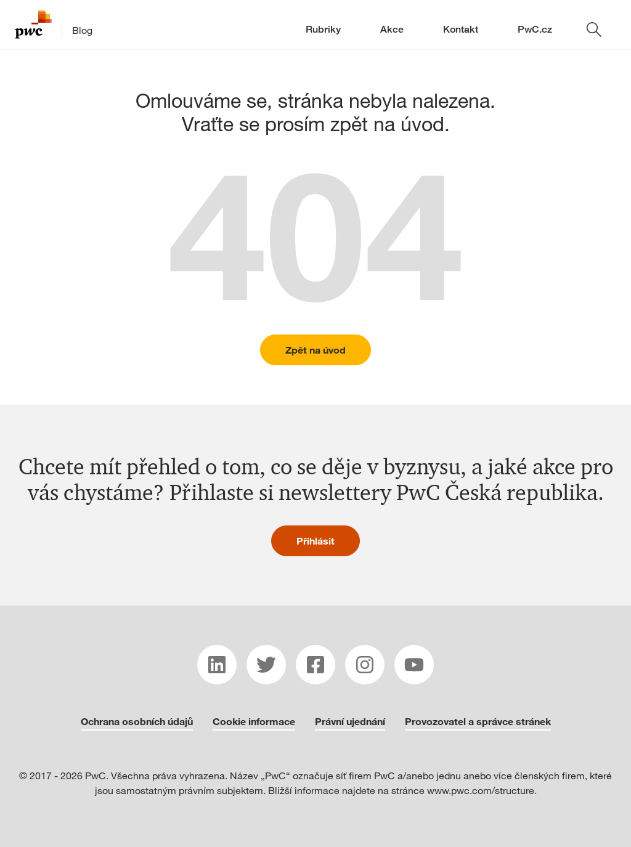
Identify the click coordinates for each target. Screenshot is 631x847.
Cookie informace (254, 721)
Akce (392, 29)
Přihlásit (315, 540)
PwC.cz (535, 29)
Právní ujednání (350, 721)
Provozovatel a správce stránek (478, 721)
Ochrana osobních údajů (137, 721)
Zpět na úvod (315, 349)
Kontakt (460, 29)
